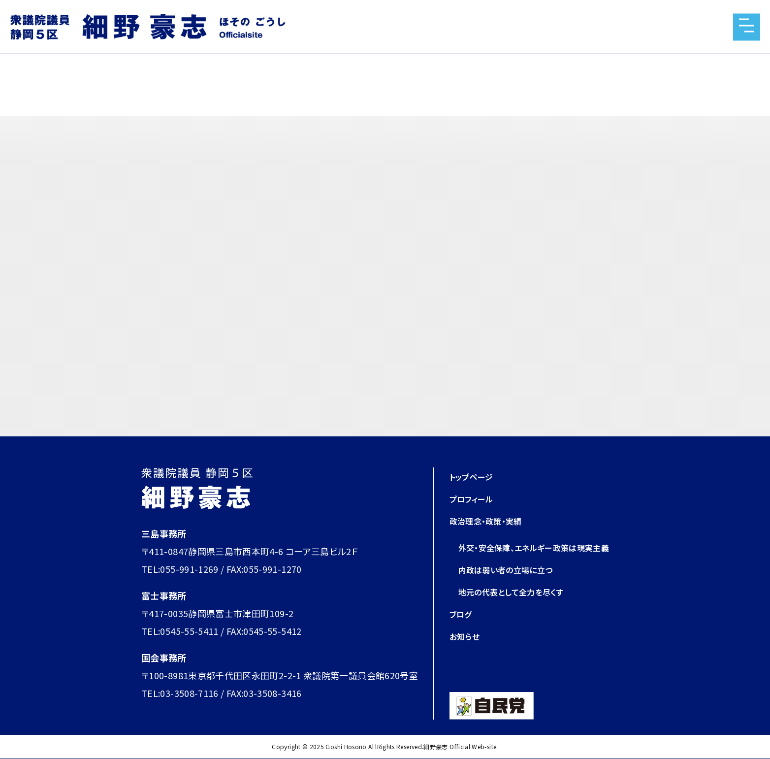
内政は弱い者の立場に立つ (511, 569)
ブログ (462, 613)
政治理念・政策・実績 (490, 520)
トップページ (474, 476)
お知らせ (466, 635)
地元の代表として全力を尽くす (517, 591)
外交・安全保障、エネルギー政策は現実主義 (543, 547)
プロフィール (474, 498)
